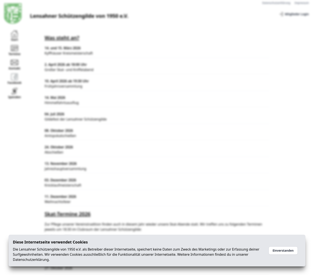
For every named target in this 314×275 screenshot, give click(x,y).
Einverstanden (283, 250)
